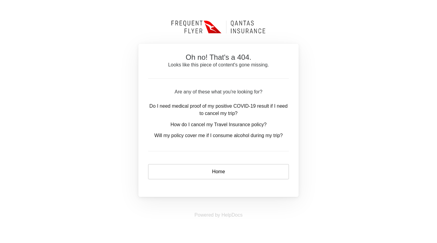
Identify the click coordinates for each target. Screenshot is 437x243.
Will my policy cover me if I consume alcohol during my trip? (218, 135)
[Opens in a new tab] (218, 215)
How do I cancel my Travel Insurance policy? (219, 124)
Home (218, 171)
